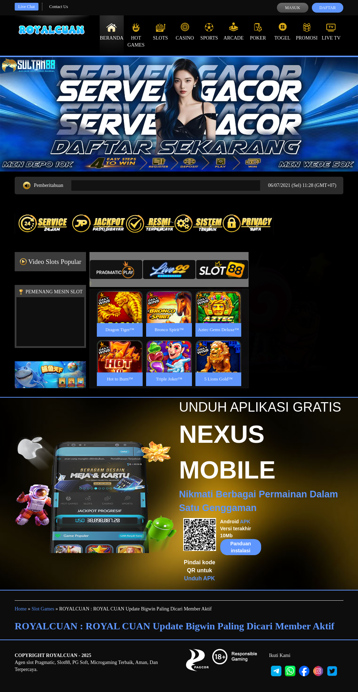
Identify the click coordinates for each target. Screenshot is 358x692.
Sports (209, 31)
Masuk (292, 7)
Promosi (306, 31)
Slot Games (42, 608)
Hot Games (136, 35)
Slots (160, 31)
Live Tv (331, 31)
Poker (258, 31)
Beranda (112, 31)
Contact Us (58, 6)
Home (21, 608)
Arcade (233, 31)
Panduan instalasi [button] (240, 547)
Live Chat (26, 6)
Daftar (327, 7)
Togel (282, 31)
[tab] (116, 269)
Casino (185, 31)
